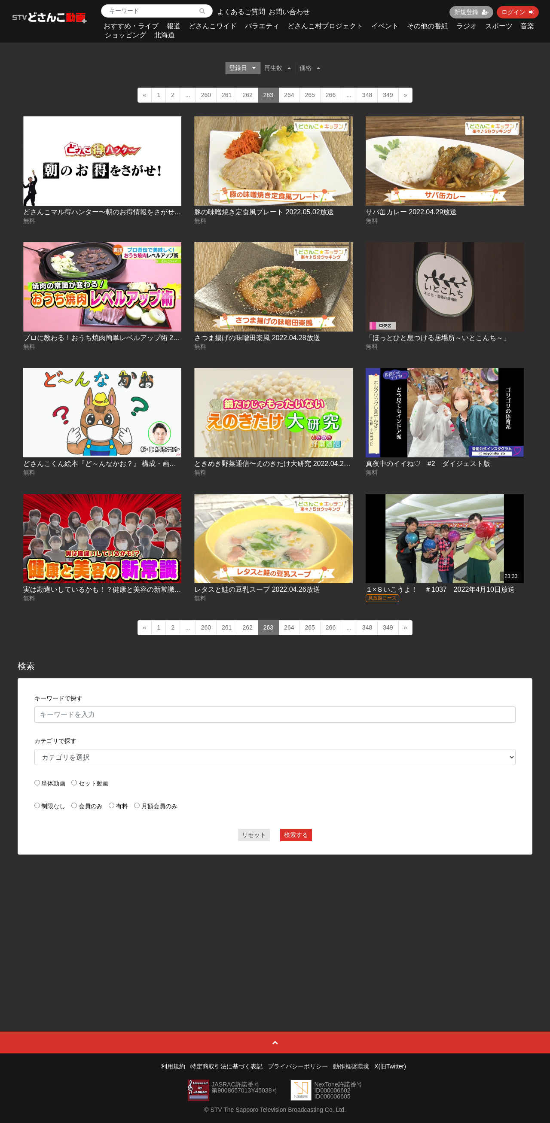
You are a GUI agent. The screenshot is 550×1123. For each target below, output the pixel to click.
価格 (309, 67)
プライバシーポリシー (298, 1066)
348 (367, 94)
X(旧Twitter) (390, 1066)
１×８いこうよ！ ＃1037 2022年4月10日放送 (440, 589)
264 (289, 94)
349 (388, 94)
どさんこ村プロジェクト (325, 26)
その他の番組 (427, 26)
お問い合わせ (289, 11)
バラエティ (262, 26)
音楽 (527, 26)
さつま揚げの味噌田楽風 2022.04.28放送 (257, 337)
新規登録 (471, 12)
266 (331, 94)
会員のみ (91, 806)
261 (227, 94)
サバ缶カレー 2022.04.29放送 (411, 212)
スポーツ (499, 26)
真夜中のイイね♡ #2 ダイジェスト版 (428, 463)
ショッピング (125, 35)
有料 (122, 806)
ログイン (517, 12)
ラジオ (466, 26)
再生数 (277, 67)
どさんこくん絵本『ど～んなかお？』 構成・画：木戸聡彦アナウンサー (134, 463)
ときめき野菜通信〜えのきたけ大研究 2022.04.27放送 (277, 463)
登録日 (242, 67)
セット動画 (94, 783)
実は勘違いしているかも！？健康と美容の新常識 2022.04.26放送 (124, 589)
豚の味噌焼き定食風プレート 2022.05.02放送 (264, 212)
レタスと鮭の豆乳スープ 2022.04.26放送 (257, 589)
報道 (173, 26)
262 (247, 94)
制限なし (53, 806)
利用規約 (173, 1066)
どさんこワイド (213, 26)
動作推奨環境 (351, 1066)
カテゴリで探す (55, 740)
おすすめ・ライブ (131, 26)
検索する (296, 834)
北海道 (164, 35)
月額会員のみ (159, 806)
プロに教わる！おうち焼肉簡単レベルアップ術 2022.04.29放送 (120, 337)
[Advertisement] (275, 923)
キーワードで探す (58, 698)
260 (206, 94)
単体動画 (53, 783)
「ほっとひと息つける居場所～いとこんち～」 (438, 337)
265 (310, 94)
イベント (385, 26)
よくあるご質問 (241, 11)
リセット (254, 834)
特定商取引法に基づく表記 (226, 1066)
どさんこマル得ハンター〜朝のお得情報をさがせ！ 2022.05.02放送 (127, 212)
